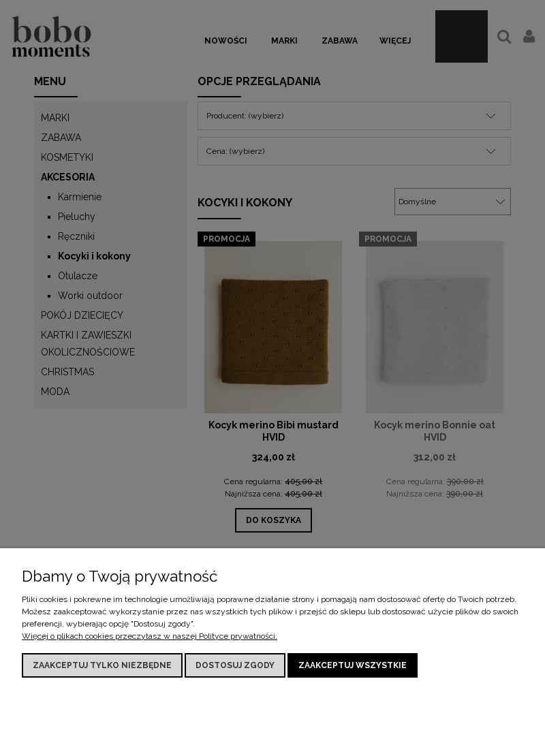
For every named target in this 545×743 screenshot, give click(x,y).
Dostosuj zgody (235, 665)
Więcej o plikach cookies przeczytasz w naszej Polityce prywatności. (149, 636)
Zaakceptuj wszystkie (352, 665)
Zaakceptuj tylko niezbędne (102, 665)
